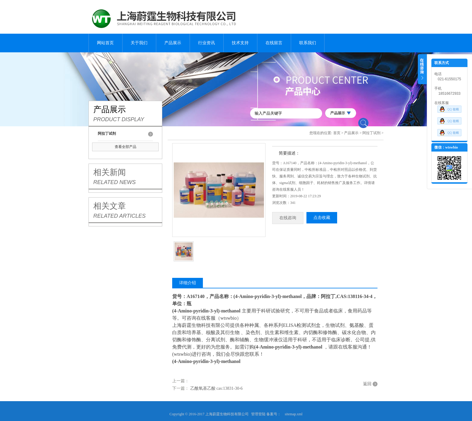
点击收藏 (321, 217)
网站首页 (105, 43)
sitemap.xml (294, 414)
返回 (367, 384)
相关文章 (109, 205)
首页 (336, 133)
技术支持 (240, 43)
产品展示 (172, 43)
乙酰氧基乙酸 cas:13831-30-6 (216, 388)
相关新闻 (109, 172)
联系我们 (307, 43)
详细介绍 (187, 283)
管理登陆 (258, 414)
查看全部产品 (125, 147)
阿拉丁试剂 (371, 133)
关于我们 (139, 43)
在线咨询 (287, 218)
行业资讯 (206, 43)
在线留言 (274, 43)
